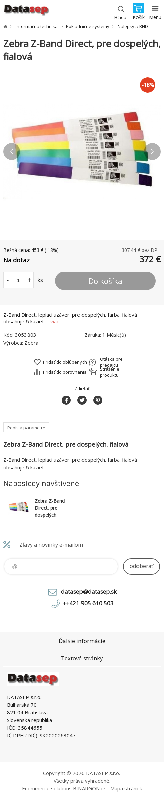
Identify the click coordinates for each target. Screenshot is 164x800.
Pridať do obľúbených (65, 362)
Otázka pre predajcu (111, 362)
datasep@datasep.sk (89, 591)
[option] (82, 151)
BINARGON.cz (89, 788)
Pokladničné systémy (87, 26)
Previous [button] (11, 151)
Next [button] (152, 151)
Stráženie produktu (109, 372)
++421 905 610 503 (88, 603)
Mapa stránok (126, 788)
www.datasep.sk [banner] (26, 11)
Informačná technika (37, 26)
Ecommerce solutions (47, 788)
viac (54, 321)
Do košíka (105, 281)
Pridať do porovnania (65, 372)
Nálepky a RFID (133, 26)
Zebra (31, 342)
